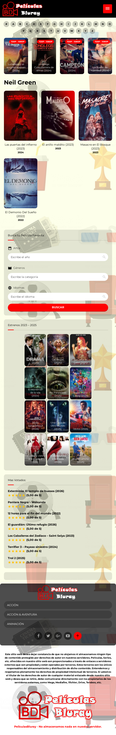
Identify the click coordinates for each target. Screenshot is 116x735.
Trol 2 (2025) (16, 558)
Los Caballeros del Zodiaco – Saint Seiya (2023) (41, 535)
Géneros (19, 268)
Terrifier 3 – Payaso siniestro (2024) (33, 547)
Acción (12, 605)
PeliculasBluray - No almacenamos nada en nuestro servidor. (58, 726)
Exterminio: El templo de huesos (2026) (36, 491)
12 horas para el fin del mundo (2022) (34, 513)
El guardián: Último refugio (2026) (32, 524)
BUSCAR (58, 307)
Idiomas (18, 287)
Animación (15, 624)
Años (16, 248)
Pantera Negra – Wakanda (27, 502)
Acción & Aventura (22, 614)
